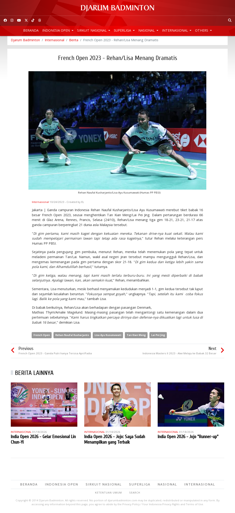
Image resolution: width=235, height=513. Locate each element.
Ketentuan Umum (108, 494)
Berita (73, 41)
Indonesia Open (56, 30)
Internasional (175, 30)
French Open (42, 336)
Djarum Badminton (25, 41)
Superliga (123, 30)
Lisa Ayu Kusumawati (108, 336)
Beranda (31, 30)
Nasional (147, 30)
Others (202, 30)
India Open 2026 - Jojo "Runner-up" (188, 437)
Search (134, 494)
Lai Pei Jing (158, 336)
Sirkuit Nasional (92, 30)
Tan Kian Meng (136, 336)
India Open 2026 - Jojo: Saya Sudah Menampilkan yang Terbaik (114, 440)
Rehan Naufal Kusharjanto (72, 336)
